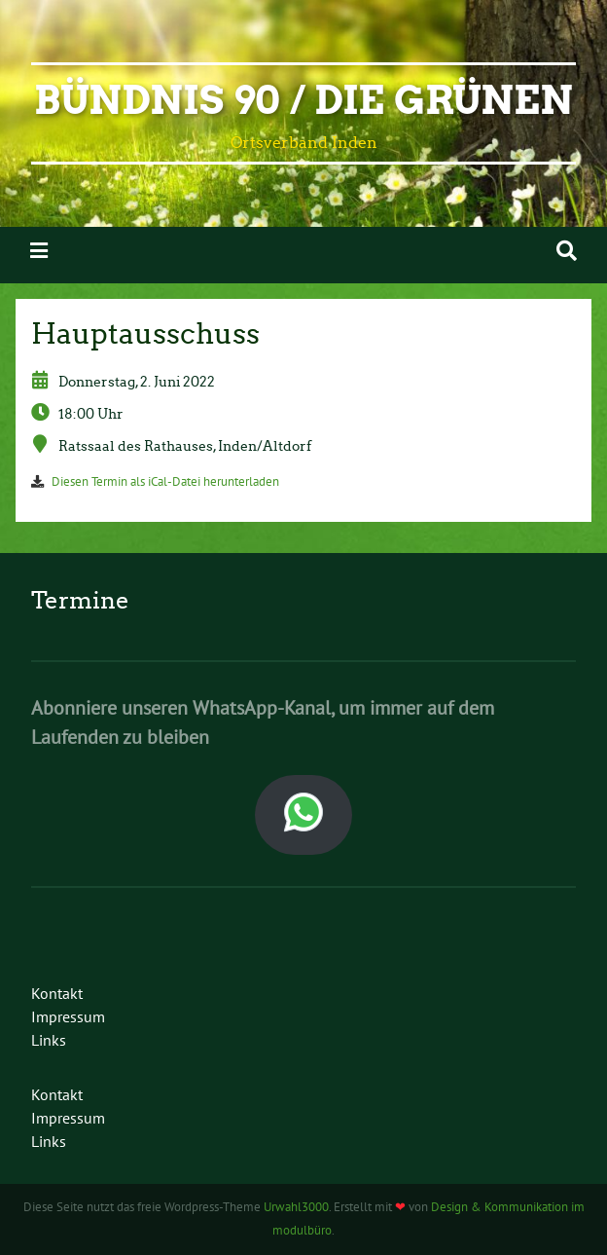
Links (48, 1040)
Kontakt (57, 993)
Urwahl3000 (296, 1207)
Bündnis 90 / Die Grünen (303, 100)
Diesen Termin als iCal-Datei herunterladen (165, 481)
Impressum (68, 1016)
